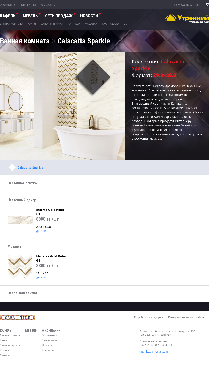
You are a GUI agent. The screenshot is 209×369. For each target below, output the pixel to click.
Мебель (30, 15)
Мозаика (91, 23)
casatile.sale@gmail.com (153, 351)
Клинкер (74, 23)
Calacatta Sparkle (30, 168)
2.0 (125, 23)
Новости (89, 15)
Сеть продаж (50, 340)
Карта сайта (48, 4)
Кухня (32, 23)
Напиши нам (28, 4)
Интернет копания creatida (186, 317)
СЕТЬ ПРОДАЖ (59, 15)
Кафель (7, 15)
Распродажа (110, 23)
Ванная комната (11, 23)
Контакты (48, 350)
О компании (7, 4)
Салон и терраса (52, 23)
